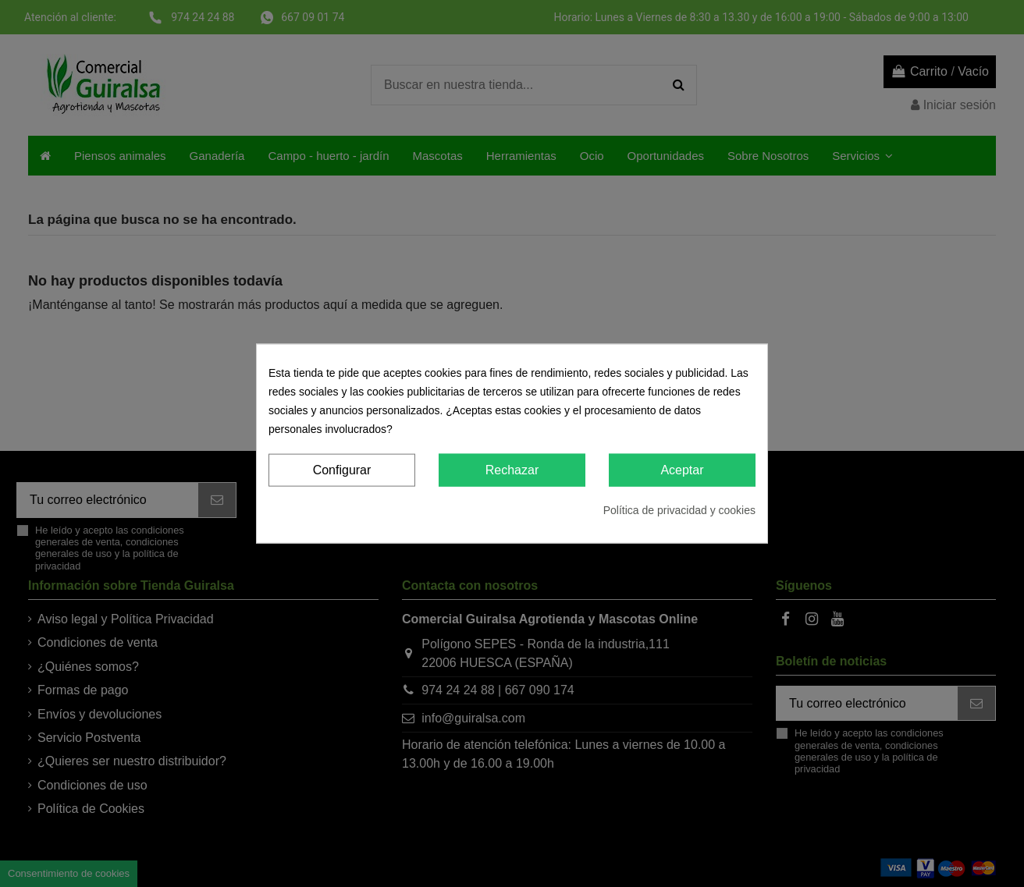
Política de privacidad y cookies (679, 510)
